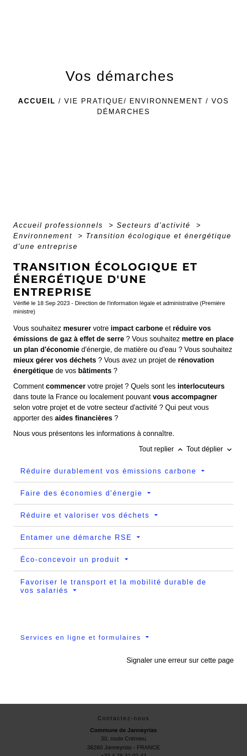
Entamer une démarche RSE (77, 537)
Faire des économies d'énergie (82, 493)
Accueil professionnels (59, 225)
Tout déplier (210, 449)
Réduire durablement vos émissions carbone (109, 471)
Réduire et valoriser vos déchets (86, 515)
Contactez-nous (124, 718)
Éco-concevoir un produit (71, 559)
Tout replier (162, 449)
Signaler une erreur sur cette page (180, 660)
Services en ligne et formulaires (82, 637)
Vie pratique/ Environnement (133, 101)
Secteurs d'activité (155, 225)
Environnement (44, 236)
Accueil (37, 101)
